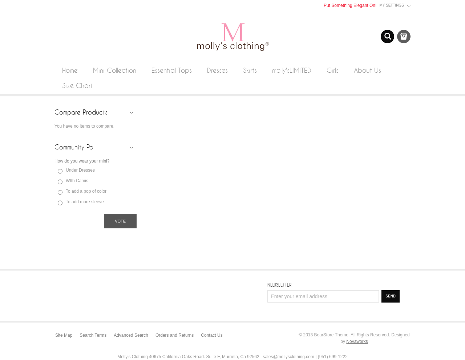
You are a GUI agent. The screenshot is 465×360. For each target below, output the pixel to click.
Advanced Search (131, 335)
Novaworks (357, 341)
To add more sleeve (85, 201)
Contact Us (211, 335)
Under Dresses (80, 170)
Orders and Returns (174, 335)
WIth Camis (77, 180)
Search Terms (93, 335)
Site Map (63, 335)
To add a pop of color (86, 191)
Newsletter (279, 284)
